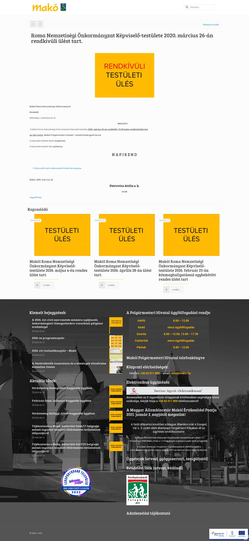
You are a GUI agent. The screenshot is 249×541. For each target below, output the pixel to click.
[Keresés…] (199, 7)
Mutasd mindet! (211, 25)
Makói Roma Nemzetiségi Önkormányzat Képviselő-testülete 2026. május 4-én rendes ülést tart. (58, 268)
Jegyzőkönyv (36, 197)
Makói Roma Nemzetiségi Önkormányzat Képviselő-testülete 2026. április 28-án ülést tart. (122, 268)
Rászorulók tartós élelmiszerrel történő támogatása (57, 168)
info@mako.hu (181, 373)
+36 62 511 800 (150, 373)
